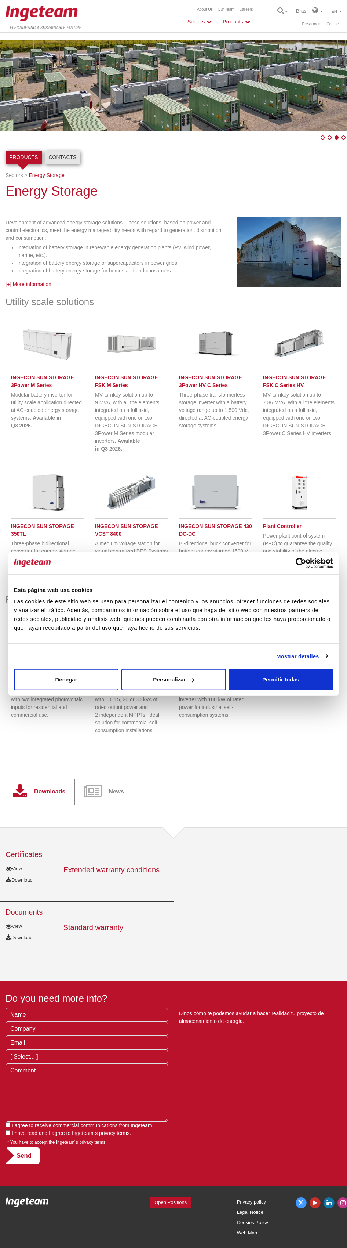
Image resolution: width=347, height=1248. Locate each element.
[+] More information (28, 284)
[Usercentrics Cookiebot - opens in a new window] (301, 562)
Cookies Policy (252, 1222)
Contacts (62, 157)
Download (19, 880)
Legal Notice (250, 1212)
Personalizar (173, 679)
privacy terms (114, 1133)
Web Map (247, 1233)
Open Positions (170, 1202)
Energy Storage (46, 175)
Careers (246, 9)
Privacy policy (251, 1202)
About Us (205, 9)
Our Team (226, 9)
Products (23, 157)
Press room (311, 24)
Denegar (66, 679)
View (14, 868)
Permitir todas (280, 679)
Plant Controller (282, 526)
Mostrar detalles (297, 656)
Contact (333, 24)
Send (24, 1155)
